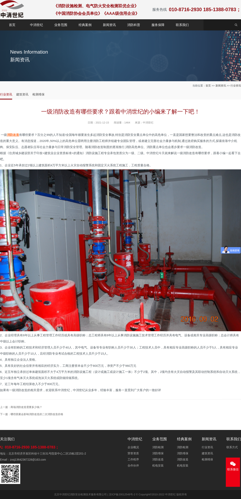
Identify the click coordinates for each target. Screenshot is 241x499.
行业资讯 (235, 85)
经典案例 (85, 25)
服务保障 (157, 25)
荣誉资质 (133, 453)
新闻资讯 (109, 25)
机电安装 (158, 465)
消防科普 (133, 25)
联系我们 (182, 25)
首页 (12, 25)
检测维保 (38, 94)
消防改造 (158, 459)
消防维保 (158, 453)
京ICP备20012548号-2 (122, 494)
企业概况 (133, 447)
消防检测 (158, 447)
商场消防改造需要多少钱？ (26, 407)
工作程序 (133, 459)
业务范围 (60, 25)
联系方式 (232, 447)
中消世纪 (36, 25)
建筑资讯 (22, 94)
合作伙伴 (133, 465)
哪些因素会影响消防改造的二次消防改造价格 (37, 414)
